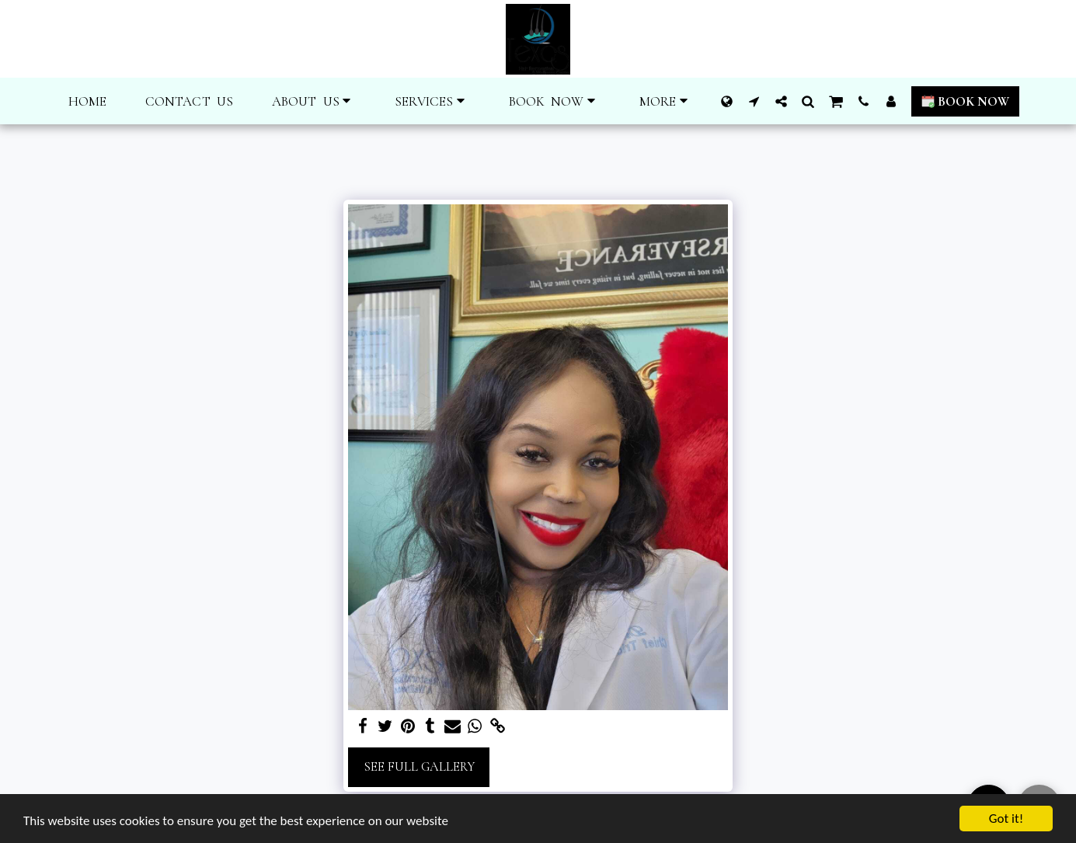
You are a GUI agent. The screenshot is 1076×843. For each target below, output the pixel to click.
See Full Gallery (419, 767)
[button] (314, 101)
